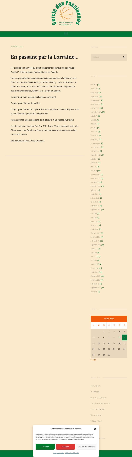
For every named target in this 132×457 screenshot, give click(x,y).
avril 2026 (94, 85)
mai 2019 (93, 257)
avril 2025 (94, 128)
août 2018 (94, 292)
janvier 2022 (94, 194)
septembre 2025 (96, 112)
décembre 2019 (95, 233)
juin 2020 (94, 214)
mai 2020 (93, 217)
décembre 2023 (95, 175)
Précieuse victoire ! (96, 421)
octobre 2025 (95, 108)
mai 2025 (93, 124)
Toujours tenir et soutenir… (99, 398)
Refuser (65, 447)
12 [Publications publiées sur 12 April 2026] (124, 337)
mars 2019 (94, 264)
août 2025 (94, 116)
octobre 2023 (95, 182)
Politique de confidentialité (72, 453)
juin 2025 (94, 120)
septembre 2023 (96, 186)
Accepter (45, 447)
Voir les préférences (86, 447)
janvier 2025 (94, 139)
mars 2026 (94, 89)
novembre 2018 (95, 280)
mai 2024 (93, 167)
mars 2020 (94, 221)
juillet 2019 (94, 249)
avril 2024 (94, 171)
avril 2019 (94, 260)
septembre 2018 (96, 288)
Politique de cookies (58, 453)
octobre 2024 (95, 151)
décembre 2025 (95, 100)
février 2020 (94, 225)
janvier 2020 (94, 229)
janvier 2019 (94, 272)
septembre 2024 (96, 155)
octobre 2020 (95, 206)
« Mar (93, 360)
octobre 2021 (95, 198)
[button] (95, 428)
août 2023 (94, 190)
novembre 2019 (95, 237)
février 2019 (94, 268)
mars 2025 (94, 132)
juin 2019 (94, 253)
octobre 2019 (95, 241)
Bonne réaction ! (96, 386)
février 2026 (94, 93)
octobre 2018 (95, 284)
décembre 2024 (95, 143)
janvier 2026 (94, 96)
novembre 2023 (95, 178)
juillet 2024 (94, 163)
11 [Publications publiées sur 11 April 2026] (119, 337)
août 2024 (94, 159)
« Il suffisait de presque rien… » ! (100, 403)
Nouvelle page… (95, 392)
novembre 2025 (95, 104)
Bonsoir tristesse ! (96, 415)
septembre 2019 (96, 245)
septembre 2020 (96, 210)
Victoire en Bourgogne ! (98, 409)
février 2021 (94, 202)
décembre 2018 (95, 276)
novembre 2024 (95, 147)
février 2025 (94, 136)
